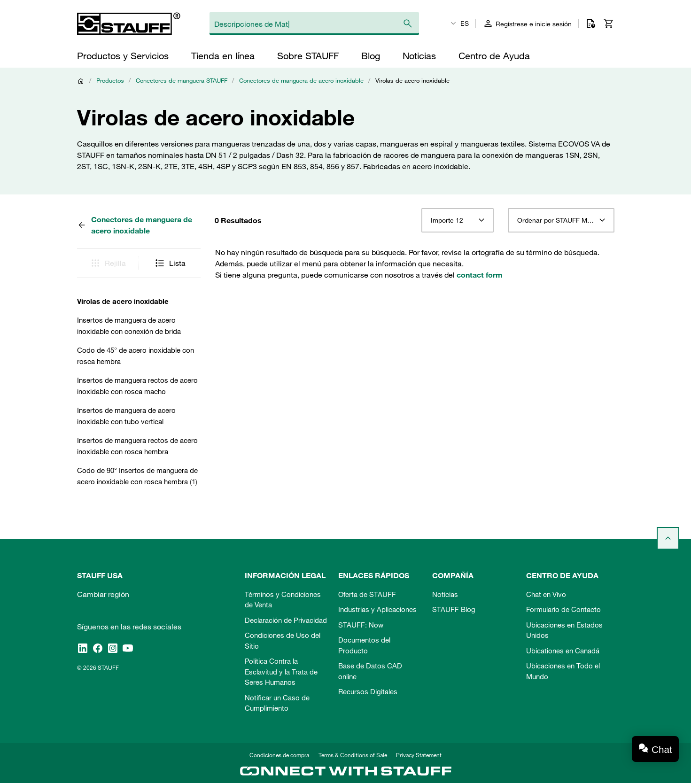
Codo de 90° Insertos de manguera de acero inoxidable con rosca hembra (137, 476)
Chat (662, 749)
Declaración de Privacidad (286, 620)
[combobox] (457, 220)
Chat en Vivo (546, 594)
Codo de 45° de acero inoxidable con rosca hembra (135, 355)
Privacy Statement (419, 755)
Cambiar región (103, 594)
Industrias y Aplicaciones (377, 609)
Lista (170, 263)
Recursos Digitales (367, 691)
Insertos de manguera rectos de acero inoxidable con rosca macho (137, 385)
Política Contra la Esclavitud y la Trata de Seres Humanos (281, 671)
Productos (110, 80)
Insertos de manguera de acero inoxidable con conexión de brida (129, 325)
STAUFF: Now (360, 624)
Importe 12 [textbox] (447, 220)
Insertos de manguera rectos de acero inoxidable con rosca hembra (137, 446)
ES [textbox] (464, 23)
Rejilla (108, 263)
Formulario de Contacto (563, 609)
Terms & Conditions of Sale (352, 755)
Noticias (445, 594)
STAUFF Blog (453, 609)
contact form (480, 274)
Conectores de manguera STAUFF (181, 80)
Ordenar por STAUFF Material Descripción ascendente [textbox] (561, 220)
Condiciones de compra (279, 755)
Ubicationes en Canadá (562, 650)
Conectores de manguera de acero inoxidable (301, 80)
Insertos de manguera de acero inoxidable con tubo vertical (126, 416)
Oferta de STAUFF (367, 594)
